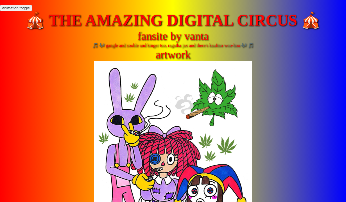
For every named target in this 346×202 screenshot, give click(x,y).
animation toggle (16, 8)
